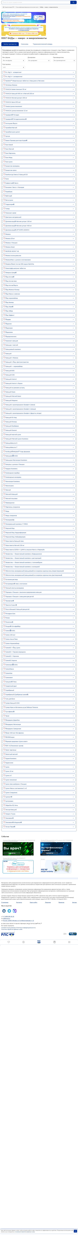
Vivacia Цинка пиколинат (13, 106)
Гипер (7, 209)
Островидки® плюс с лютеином (16, 584)
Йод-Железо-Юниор (12, 290)
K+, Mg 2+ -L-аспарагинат (13, 77)
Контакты (19, 902)
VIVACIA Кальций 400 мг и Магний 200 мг (19, 94)
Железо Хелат (10, 247)
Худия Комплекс (10, 758)
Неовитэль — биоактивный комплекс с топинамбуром (23, 562)
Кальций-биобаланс (12, 426)
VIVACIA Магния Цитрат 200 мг (16, 98)
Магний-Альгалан (11, 498)
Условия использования (8, 928)
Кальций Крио (10, 392)
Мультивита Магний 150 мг (14, 545)
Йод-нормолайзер (11, 298)
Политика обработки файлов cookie (11, 929)
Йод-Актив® (9, 277)
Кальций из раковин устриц (15, 388)
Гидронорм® (9, 204)
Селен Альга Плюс (11, 639)
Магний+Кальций (11, 494)
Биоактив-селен (10, 170)
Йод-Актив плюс (11, 281)
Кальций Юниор (11, 422)
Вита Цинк (9, 200)
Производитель (58, 57)
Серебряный (9, 690)
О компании (4, 902)
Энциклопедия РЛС (8, 7)
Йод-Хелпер (9, 302)
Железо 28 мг (10, 238)
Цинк (7, 767)
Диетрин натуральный (13, 217)
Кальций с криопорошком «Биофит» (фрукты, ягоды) (23, 413)
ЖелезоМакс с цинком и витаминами (18, 260)
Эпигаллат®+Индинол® (13, 822)
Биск (7, 179)
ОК (75, 1231)
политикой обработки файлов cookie (25, 1232)
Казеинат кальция (11, 341)
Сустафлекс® (9, 712)
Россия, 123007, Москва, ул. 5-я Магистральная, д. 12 (18, 920)
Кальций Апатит (11, 379)
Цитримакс (9, 801)
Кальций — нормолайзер (14, 366)
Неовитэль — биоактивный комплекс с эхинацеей (22, 567)
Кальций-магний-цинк (13, 435)
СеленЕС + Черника (12, 656)
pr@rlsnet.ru (6, 918)
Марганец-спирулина (12, 507)
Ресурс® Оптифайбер (12, 626)
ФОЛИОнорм (9, 737)
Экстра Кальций (11, 810)
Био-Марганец (10, 153)
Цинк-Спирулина (11, 793)
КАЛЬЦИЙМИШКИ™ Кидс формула (17, 452)
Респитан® (9, 622)
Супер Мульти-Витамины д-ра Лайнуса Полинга (21, 707)
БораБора (8, 192)
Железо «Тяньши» (11, 243)
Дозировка (31, 57)
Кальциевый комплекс (13, 349)
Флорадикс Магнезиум (13, 724)
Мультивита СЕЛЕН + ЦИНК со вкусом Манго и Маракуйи (25, 550)
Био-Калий (9, 145)
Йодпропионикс (10, 337)
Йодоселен (9, 332)
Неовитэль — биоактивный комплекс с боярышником (23, 554)
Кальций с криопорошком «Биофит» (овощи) (20, 409)
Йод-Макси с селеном (12, 294)
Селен (7, 631)
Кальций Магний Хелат (13, 396)
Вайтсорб (8, 196)
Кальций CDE (10, 375)
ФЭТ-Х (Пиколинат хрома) (14, 746)
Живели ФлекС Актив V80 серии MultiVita (19, 264)
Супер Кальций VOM (12, 703)
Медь (7, 511)
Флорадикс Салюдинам (13, 729)
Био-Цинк (8, 162)
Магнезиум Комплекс (12, 481)
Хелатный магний (11, 754)
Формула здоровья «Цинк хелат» (16, 741)
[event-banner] (18, 866)
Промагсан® (9, 601)
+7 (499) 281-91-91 (8, 916)
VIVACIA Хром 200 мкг (13, 102)
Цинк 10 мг (9, 771)
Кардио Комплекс (11, 469)
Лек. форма (6, 57)
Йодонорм (9, 328)
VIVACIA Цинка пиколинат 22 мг (16, 111)
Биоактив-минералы (12, 166)
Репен (7, 618)
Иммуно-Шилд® (11, 273)
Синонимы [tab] (24, 44)
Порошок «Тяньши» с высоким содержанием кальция (23, 592)
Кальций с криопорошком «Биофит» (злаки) (20, 405)
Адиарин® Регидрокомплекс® (16, 119)
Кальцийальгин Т (11, 447)
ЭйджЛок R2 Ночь (11, 805)
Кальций (8, 354)
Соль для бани (10, 699)
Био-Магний (9, 149)
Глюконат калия (10, 213)
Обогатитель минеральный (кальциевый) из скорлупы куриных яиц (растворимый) (33, 575)
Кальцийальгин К (11, 443)
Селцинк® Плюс (11, 682)
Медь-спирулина (11, 516)
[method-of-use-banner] (23, 17)
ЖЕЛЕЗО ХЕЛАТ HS (12, 251)
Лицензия (48, 902)
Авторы (74, 902)
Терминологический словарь (42, 44)
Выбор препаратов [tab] (10, 44)
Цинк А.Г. (8, 776)
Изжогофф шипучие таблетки (15, 268)
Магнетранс (9, 486)
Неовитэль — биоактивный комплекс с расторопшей (23, 558)
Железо (8, 234)
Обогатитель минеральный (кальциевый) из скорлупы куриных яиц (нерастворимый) (34, 571)
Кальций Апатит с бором (13, 383)
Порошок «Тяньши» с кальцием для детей (19, 597)
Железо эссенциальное (13, 256)
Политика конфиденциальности (25, 928)
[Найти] (73, 2)
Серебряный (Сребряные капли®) (16, 695)
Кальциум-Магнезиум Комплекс (16, 460)
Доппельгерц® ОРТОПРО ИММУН (17, 230)
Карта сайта (33, 902)
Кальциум (9, 456)
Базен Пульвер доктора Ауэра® (16, 140)
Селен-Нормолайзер (12, 643)
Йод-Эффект (9, 315)
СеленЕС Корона (11, 660)
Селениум (8, 665)
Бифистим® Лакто (11, 183)
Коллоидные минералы (13, 477)
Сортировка (6, 64)
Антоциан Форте (11, 123)
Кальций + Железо (11, 358)
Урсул (7, 716)
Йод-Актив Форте (11, 285)
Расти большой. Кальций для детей (17, 609)
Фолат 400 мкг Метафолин (14, 733)
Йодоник (8, 324)
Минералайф (9, 520)
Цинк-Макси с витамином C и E (16, 788)
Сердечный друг (11, 686)
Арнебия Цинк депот (12, 132)
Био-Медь (8, 158)
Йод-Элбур (9, 311)
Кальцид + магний (11, 345)
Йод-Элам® (9, 307)
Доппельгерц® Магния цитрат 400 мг (18, 226)
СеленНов (8, 673)
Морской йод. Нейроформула (15, 537)
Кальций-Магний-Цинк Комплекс (16, 439)
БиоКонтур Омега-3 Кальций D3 (16, 175)
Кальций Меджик (11, 400)
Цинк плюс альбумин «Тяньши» (16, 784)
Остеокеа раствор (11, 579)
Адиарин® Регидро (12, 115)
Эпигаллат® (9, 818)
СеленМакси (9, 669)
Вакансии (61, 902)
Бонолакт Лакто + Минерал (14, 187)
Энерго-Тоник (10, 814)
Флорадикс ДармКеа (12, 720)
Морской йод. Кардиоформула (15, 533)
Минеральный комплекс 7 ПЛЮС (16, 524)
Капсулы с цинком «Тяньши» (15, 464)
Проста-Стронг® (11, 605)
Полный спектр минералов (14, 588)
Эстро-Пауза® (10, 827)
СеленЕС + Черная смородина (15, 652)
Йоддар (8, 319)
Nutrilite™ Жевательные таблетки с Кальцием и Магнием (24, 81)
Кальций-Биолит (11, 430)
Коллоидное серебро (12, 473)
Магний (8, 490)
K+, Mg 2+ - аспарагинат (13, 72)
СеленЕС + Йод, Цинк (12, 648)
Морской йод (9, 528)
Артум (7, 136)
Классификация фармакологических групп (27, 7)
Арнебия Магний (11, 128)
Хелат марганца (10, 750)
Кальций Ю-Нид (11, 418)
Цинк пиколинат (11, 780)
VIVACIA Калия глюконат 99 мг (15, 89)
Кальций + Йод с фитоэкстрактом (17, 362)
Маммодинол (9, 503)
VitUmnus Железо (11, 85)
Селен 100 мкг (10, 635)
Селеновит (9, 678)
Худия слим (9, 763)
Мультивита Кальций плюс (14, 541)
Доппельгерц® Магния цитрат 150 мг (18, 221)
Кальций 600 (9, 371)
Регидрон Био (10, 614)
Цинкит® (8, 797)
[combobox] (35, 2)
